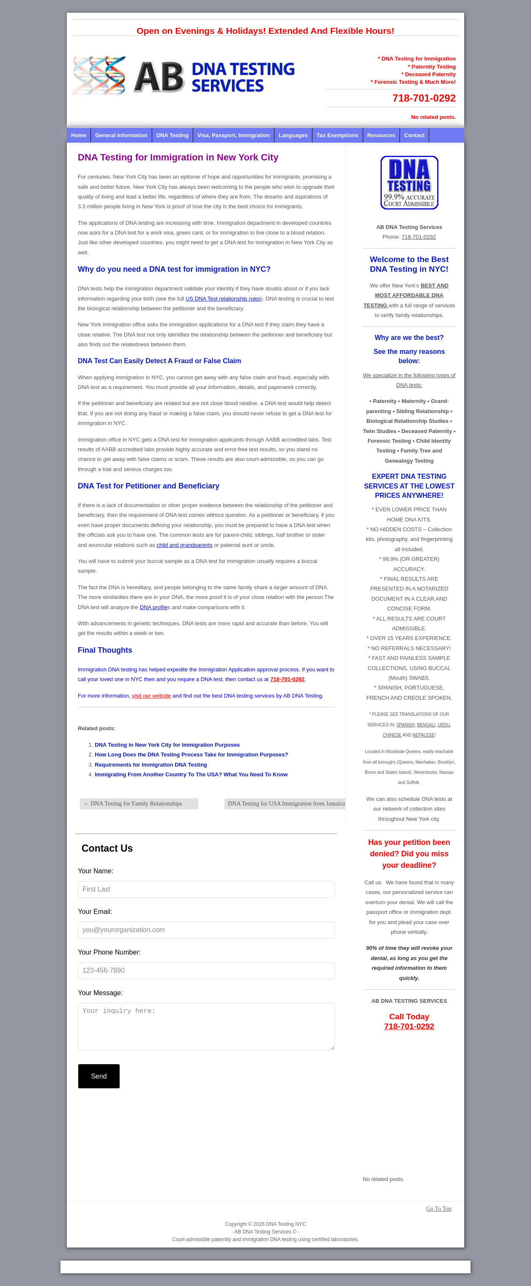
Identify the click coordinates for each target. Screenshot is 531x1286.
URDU (444, 725)
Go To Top (439, 1209)
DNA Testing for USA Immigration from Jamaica (290, 803)
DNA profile (154, 607)
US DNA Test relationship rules (223, 298)
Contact (414, 135)
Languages (293, 135)
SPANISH (406, 725)
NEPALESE (424, 735)
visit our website (151, 696)
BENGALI (426, 725)
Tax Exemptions (338, 135)
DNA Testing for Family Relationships (132, 803)
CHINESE (392, 735)
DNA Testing (172, 135)
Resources (381, 135)
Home (78, 135)
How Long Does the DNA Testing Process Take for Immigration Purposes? (191, 754)
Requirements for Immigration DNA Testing (151, 765)
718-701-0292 (424, 98)
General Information (121, 135)
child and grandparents (184, 545)
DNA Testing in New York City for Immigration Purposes (167, 745)
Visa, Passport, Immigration (233, 135)
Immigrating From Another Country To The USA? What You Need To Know (191, 774)
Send (99, 1084)
